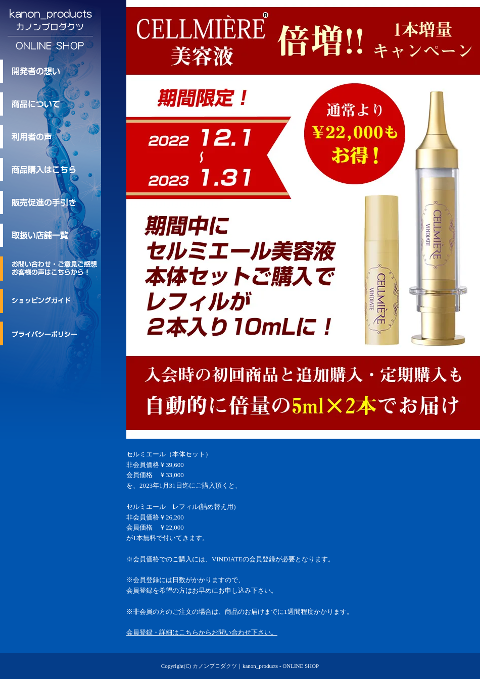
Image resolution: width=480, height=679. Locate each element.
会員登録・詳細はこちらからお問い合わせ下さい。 (201, 632)
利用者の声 (50, 136)
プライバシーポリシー (50, 333)
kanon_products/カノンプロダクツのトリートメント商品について (50, 104)
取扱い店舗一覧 (50, 235)
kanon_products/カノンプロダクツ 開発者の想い (50, 71)
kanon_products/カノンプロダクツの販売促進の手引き (50, 202)
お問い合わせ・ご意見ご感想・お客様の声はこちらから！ (50, 268)
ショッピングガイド (50, 301)
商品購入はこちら (50, 169)
